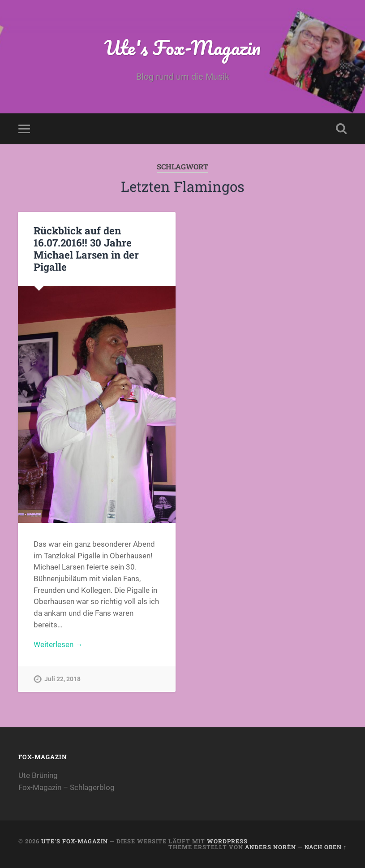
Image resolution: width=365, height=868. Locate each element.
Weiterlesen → (58, 644)
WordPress (227, 841)
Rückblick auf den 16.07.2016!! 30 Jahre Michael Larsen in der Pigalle (86, 248)
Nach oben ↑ (326, 847)
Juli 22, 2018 (62, 679)
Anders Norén (270, 847)
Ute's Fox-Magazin (182, 47)
